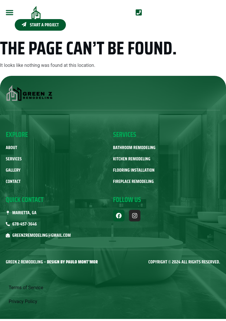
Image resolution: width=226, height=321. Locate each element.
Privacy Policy (23, 301)
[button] (9, 12)
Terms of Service (26, 287)
